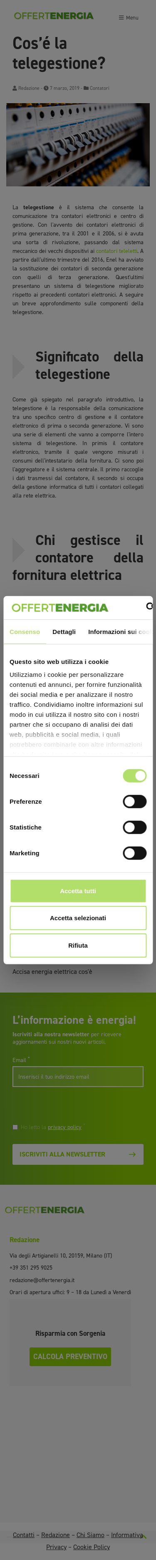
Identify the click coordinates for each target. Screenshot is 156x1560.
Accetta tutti (78, 890)
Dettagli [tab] (64, 631)
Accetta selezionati (78, 917)
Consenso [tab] (25, 631)
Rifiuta (78, 944)
